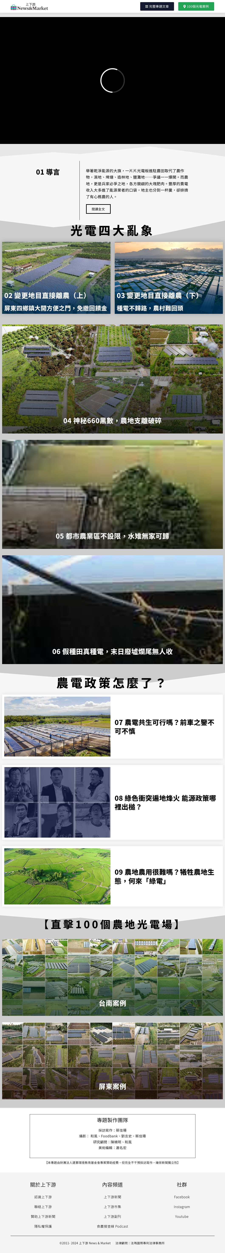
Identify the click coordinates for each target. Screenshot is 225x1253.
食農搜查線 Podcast (112, 1226)
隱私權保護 (43, 1226)
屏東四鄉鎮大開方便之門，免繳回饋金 (55, 308)
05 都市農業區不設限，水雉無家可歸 (112, 536)
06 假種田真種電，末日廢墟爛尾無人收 (112, 651)
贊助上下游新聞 (43, 1216)
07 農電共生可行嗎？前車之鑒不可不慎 (165, 726)
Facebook (182, 1196)
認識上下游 (43, 1196)
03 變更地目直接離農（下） (160, 295)
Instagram (182, 1206)
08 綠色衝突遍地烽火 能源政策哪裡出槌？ (165, 802)
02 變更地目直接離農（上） (47, 295)
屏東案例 (112, 1086)
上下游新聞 (112, 1196)
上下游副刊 (112, 1216)
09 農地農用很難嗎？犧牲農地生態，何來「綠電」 (165, 876)
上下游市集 (112, 1206)
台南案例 (112, 1003)
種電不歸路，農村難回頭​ (150, 308)
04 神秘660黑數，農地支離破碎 (112, 420)
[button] (157, 6)
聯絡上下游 (43, 1206)
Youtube (182, 1216)
